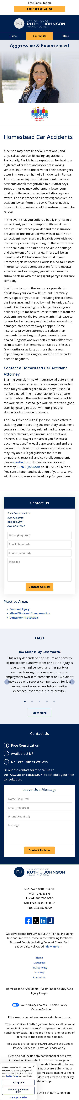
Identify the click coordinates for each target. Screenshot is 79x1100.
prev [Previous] (7, 684)
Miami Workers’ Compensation (30, 613)
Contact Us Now (39, 587)
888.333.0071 (47, 903)
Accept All (18, 1082)
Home (13, 36)
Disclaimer (39, 962)
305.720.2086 (44, 898)
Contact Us (39, 36)
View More (39, 712)
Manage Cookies (41, 1009)
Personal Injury (19, 609)
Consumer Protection (24, 617)
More (66, 36)
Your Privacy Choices (29, 1005)
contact (19, 462)
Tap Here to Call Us (39, 8)
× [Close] (34, 1066)
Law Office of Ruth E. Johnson (51, 1092)
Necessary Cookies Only (18, 1090)
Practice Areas (16, 601)
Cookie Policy (58, 1005)
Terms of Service (47, 1048)
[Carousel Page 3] (39, 701)
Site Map (39, 972)
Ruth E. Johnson (28, 467)
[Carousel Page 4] (47, 701)
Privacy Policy (39, 967)
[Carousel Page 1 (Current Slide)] (24, 701)
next (72, 684)
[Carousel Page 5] (54, 701)
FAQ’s (39, 637)
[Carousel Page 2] (32, 701)
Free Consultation (39, 6)
